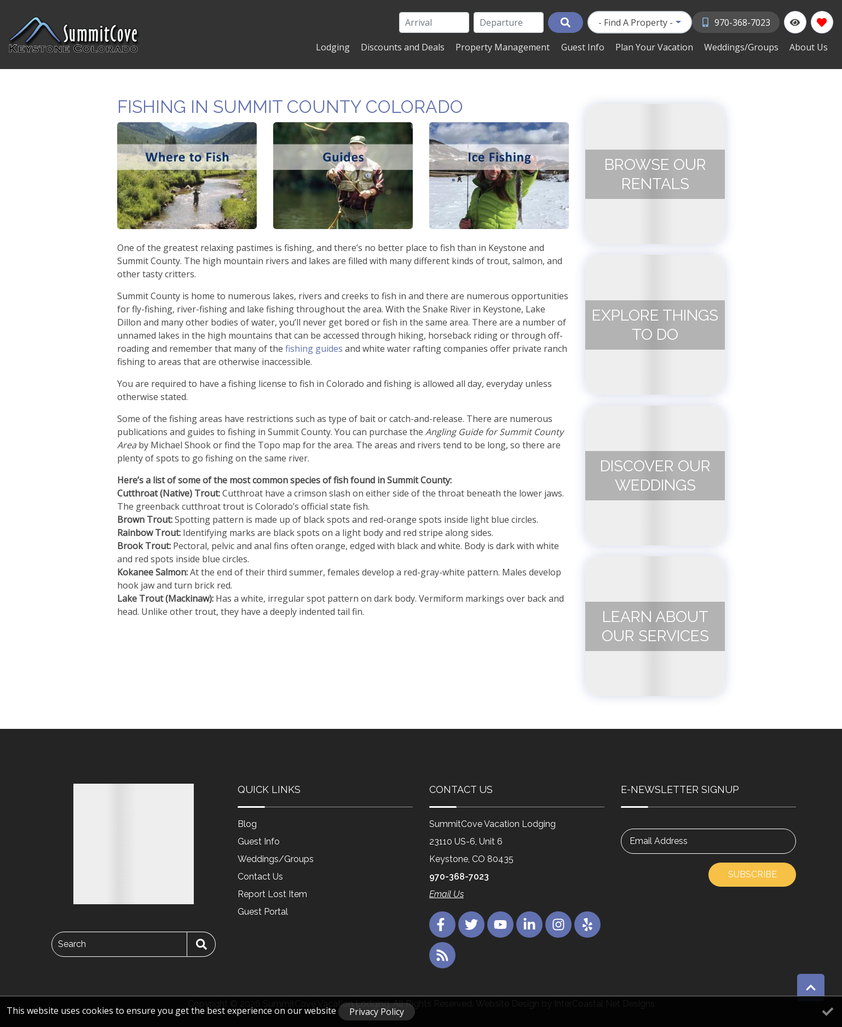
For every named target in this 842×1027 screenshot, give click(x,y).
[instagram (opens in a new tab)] (558, 924)
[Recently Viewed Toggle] (795, 22)
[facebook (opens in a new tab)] (442, 924)
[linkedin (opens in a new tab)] (529, 924)
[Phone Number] (736, 22)
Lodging (348, 47)
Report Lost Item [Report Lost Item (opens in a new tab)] (272, 893)
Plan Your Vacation (660, 47)
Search (72, 943)
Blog (247, 823)
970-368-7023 (459, 876)
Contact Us (260, 876)
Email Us (446, 893)
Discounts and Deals (415, 47)
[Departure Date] (509, 22)
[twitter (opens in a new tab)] (471, 924)
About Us (810, 47)
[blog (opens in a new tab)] (442, 955)
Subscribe (752, 874)
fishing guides (314, 348)
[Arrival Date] (435, 22)
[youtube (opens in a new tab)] (500, 924)
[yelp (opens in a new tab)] (587, 924)
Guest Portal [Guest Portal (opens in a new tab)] (263, 911)
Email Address (659, 840)
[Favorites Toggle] (822, 22)
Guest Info (590, 47)
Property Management (513, 47)
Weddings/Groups (744, 47)
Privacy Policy (376, 1012)
